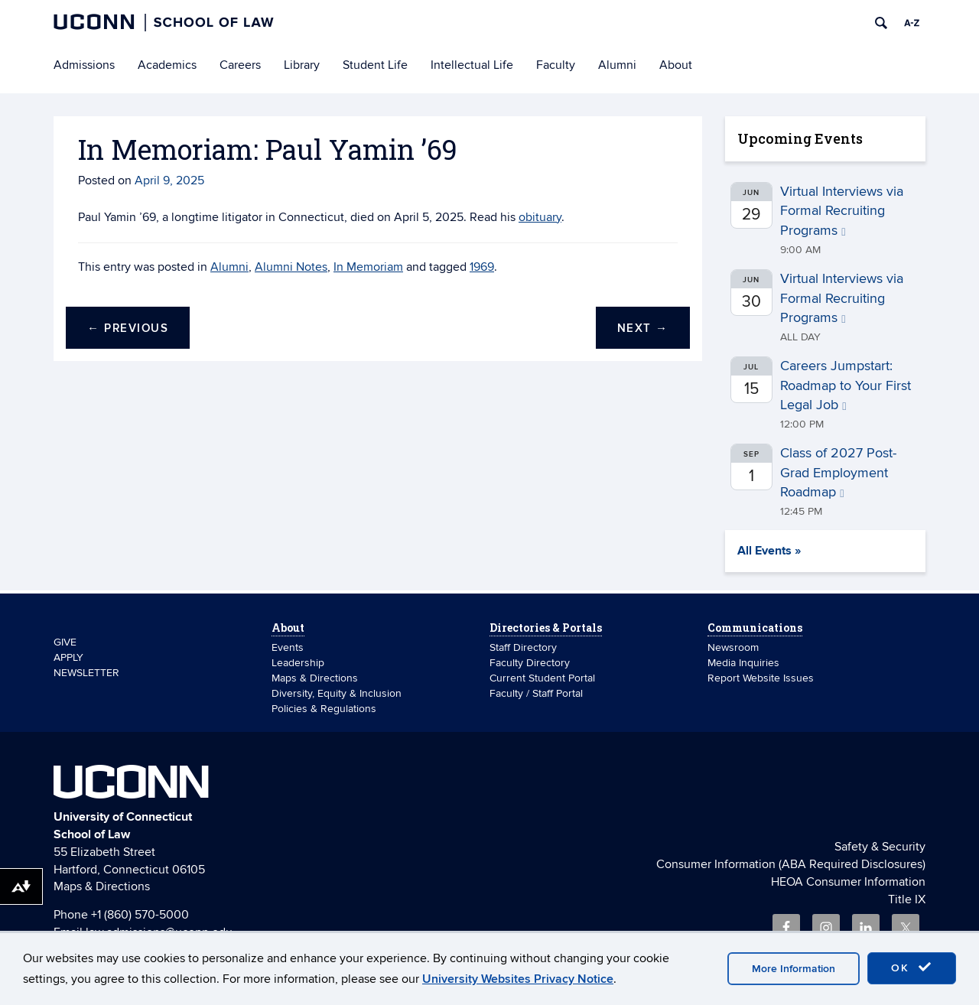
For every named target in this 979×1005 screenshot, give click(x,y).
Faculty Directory (530, 662)
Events (288, 647)
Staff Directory (523, 647)
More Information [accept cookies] (793, 968)
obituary (540, 217)
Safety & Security (879, 846)
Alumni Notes (291, 267)
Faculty (555, 65)
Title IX (906, 899)
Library (302, 65)
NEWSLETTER (86, 672)
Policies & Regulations (324, 708)
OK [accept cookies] (911, 967)
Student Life (375, 65)
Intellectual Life (472, 65)
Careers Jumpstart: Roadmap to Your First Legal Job (845, 385)
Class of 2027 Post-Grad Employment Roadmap (838, 472)
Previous (127, 328)
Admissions (84, 65)
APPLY (68, 657)
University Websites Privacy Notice (517, 979)
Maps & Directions (315, 678)
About (675, 65)
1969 (482, 267)
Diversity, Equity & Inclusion (337, 693)
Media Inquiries (743, 662)
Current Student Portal (542, 678)
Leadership (298, 662)
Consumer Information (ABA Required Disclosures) (790, 864)
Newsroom (734, 647)
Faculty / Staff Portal (536, 693)
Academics (167, 65)
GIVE (65, 642)
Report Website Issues (760, 678)
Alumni (617, 65)
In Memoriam (368, 267)
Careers (240, 65)
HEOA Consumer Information (848, 882)
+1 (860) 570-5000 (140, 914)
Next (642, 328)
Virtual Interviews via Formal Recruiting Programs (841, 211)
